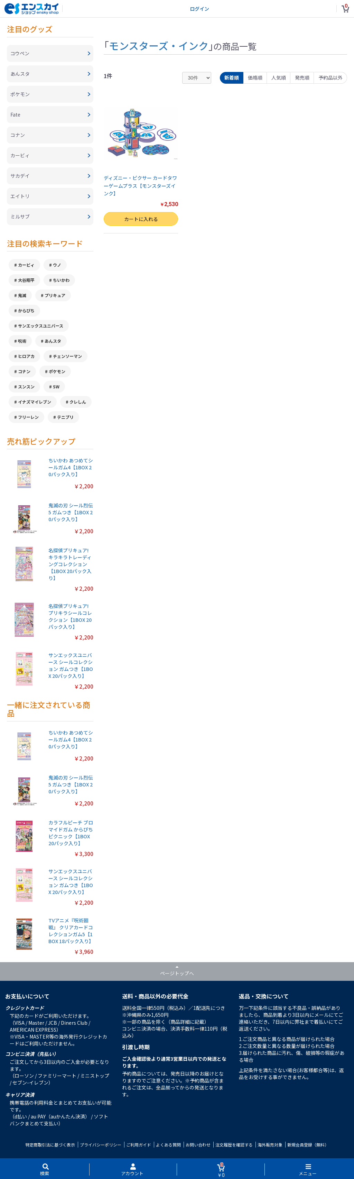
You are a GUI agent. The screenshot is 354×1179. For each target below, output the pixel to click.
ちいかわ (61, 280)
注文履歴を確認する (234, 1145)
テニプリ (65, 417)
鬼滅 (22, 295)
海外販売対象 (270, 1145)
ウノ (57, 265)
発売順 (302, 77)
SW (56, 386)
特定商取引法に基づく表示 (50, 1145)
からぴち (26, 310)
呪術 (22, 341)
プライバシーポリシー (100, 1145)
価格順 (255, 77)
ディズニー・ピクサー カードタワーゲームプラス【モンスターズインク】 (140, 185)
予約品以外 (330, 77)
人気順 (278, 77)
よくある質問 (168, 1145)
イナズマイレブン (34, 402)
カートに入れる (141, 218)
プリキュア (55, 295)
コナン (24, 371)
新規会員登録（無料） (308, 1145)
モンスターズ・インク (158, 45)
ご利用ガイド (138, 1145)
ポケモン (57, 371)
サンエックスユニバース (40, 326)
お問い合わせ (198, 1145)
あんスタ (53, 341)
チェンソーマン (67, 356)
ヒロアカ (26, 356)
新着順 (231, 77)
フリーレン (28, 417)
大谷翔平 (26, 280)
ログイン (199, 8)
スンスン (26, 386)
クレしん (77, 402)
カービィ (26, 265)
